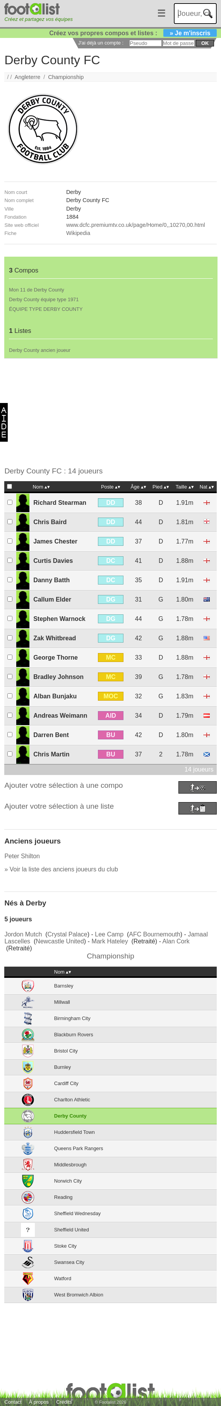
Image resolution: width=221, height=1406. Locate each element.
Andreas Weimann (60, 715)
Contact (12, 1402)
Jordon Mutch (23, 934)
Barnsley (64, 986)
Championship (66, 77)
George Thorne (55, 657)
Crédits (64, 1402)
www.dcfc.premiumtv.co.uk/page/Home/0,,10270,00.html (135, 225)
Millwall (62, 1002)
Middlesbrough (70, 1165)
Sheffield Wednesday (77, 1213)
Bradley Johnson (58, 677)
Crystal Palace (67, 934)
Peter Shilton (22, 856)
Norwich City (68, 1181)
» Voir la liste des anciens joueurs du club (61, 869)
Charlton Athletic (72, 1100)
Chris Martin (51, 754)
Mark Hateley (109, 941)
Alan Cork (176, 941)
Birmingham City (72, 1018)
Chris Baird (50, 522)
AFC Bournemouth (154, 934)
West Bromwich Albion (78, 1295)
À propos (39, 1402)
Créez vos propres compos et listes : (132, 33)
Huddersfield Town (74, 1132)
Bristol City (66, 1051)
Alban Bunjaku (55, 696)
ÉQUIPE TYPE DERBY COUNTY (45, 309)
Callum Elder (52, 599)
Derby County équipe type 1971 (44, 299)
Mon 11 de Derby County (36, 290)
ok (205, 43)
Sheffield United (71, 1230)
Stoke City (65, 1246)
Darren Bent (51, 735)
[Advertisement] (108, 412)
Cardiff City (66, 1083)
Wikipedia (78, 233)
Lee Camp (109, 934)
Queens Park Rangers (78, 1148)
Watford (62, 1278)
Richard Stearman (59, 502)
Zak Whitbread (54, 638)
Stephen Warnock (59, 619)
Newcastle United (60, 941)
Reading (63, 1197)
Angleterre (27, 77)
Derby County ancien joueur (39, 350)
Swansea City (69, 1262)
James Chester (55, 541)
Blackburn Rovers (73, 1034)
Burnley (62, 1067)
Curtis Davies (53, 560)
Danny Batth (51, 580)
